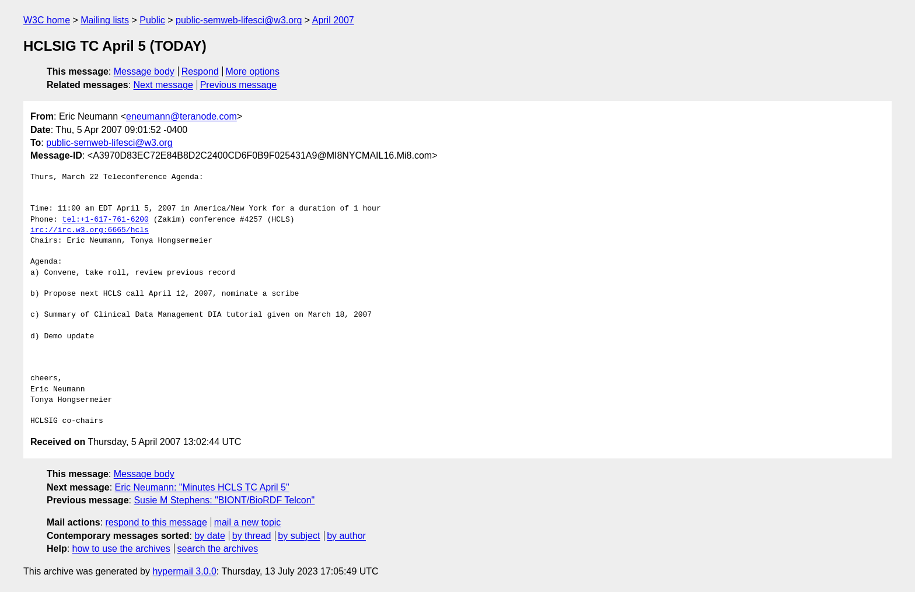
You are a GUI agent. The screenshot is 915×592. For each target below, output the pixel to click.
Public (152, 20)
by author (346, 536)
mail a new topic (247, 522)
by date (209, 536)
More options (253, 71)
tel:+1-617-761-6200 (105, 220)
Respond (200, 71)
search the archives (218, 549)
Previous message (238, 85)
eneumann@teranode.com (181, 116)
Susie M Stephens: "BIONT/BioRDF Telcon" (224, 500)
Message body (144, 71)
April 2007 (333, 20)
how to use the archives (121, 549)
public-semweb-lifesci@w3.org (239, 20)
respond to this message (156, 522)
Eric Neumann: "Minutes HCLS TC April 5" (202, 487)
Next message (163, 85)
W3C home (46, 20)
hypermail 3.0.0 (184, 571)
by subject (299, 536)
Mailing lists (105, 20)
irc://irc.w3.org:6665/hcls (89, 230)
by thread (251, 536)
